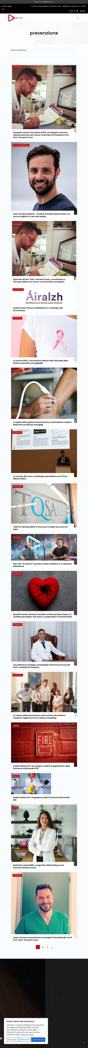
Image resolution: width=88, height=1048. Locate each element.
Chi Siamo (34, 6)
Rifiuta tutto (24, 1040)
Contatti (83, 6)
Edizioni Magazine (43, 6)
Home (13, 50)
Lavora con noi (75, 6)
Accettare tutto (38, 1040)
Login (83, 11)
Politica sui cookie (27, 1035)
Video (59, 6)
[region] (26, 1031)
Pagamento (66, 6)
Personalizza (12, 1040)
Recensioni (53, 6)
